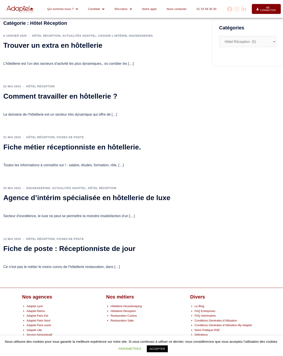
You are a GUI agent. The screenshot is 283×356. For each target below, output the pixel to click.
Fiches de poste (70, 137)
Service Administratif (39, 334)
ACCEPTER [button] (157, 348)
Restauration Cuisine (124, 315)
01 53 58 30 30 (207, 9)
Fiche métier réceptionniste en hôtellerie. (73, 147)
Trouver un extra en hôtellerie (52, 45)
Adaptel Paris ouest (39, 325)
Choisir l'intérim (112, 35)
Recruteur (123, 9)
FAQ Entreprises (205, 311)
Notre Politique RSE (207, 330)
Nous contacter (177, 9)
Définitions (201, 334)
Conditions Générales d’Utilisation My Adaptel (223, 325)
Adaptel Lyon (35, 306)
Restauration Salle (122, 320)
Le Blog (199, 306)
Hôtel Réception (46, 35)
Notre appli (149, 9)
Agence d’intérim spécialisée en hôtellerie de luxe (86, 198)
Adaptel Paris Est (37, 315)
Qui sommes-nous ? (62, 9)
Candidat (96, 9)
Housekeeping (141, 35)
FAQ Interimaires (205, 315)
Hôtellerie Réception (123, 311)
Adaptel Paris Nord (38, 320)
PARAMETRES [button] (130, 348)
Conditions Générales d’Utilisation (216, 320)
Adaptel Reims (36, 311)
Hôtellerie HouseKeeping (126, 306)
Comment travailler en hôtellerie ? (60, 96)
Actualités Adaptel (79, 35)
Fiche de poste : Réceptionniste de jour (69, 249)
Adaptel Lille (34, 330)
